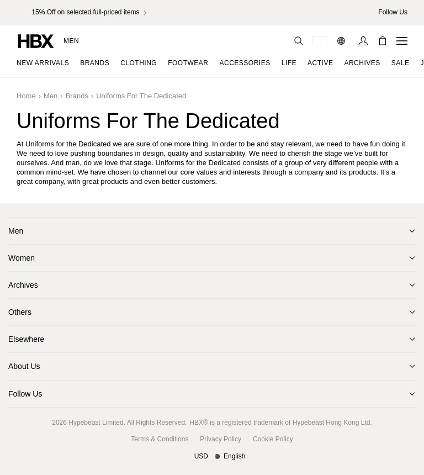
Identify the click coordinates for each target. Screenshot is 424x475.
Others (19, 312)
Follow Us (25, 393)
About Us (24, 366)
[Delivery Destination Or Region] (319, 40)
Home (26, 96)
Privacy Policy (220, 439)
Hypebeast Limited (95, 422)
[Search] (298, 40)
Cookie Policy (273, 439)
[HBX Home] (36, 40)
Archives (23, 285)
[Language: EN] (342, 40)
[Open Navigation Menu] (401, 40)
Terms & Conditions (159, 439)
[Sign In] (363, 40)
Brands (77, 96)
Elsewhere (26, 339)
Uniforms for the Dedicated (141, 96)
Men (71, 41)
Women (21, 258)
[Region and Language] (212, 456)
